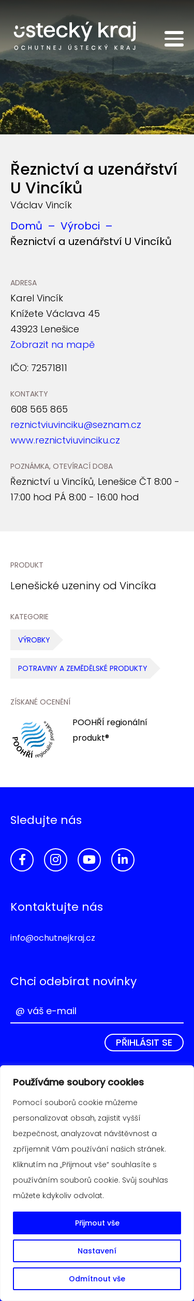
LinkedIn (123, 859)
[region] (97, 1183)
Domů (26, 226)
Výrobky (34, 640)
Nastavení (97, 1251)
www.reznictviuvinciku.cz (65, 440)
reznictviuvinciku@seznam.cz (75, 424)
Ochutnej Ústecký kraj (75, 36)
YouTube (89, 859)
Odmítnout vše (97, 1279)
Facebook (22, 859)
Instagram (55, 859)
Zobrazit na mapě (52, 344)
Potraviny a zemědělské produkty (82, 668)
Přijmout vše (97, 1223)
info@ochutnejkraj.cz (52, 938)
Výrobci (80, 226)
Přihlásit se (144, 1042)
